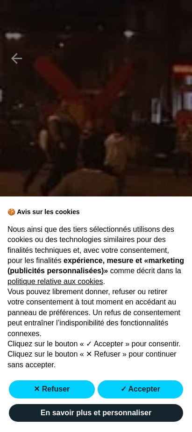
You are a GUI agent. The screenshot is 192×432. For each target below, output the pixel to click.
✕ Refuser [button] (52, 389)
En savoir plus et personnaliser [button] (96, 413)
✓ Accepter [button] (140, 389)
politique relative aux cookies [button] (55, 281)
